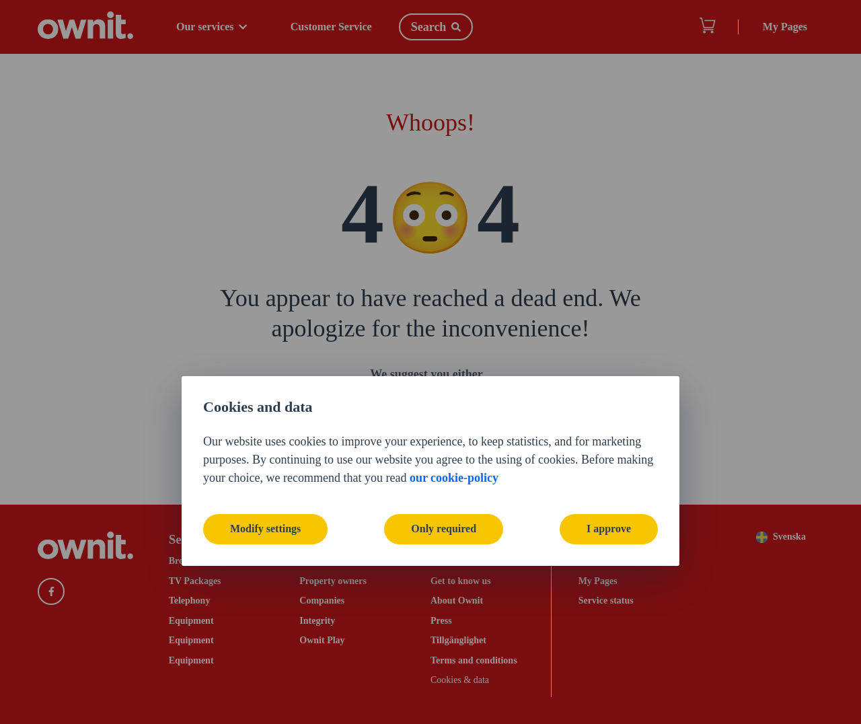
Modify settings (265, 419)
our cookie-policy (454, 368)
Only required (443, 419)
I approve (609, 419)
